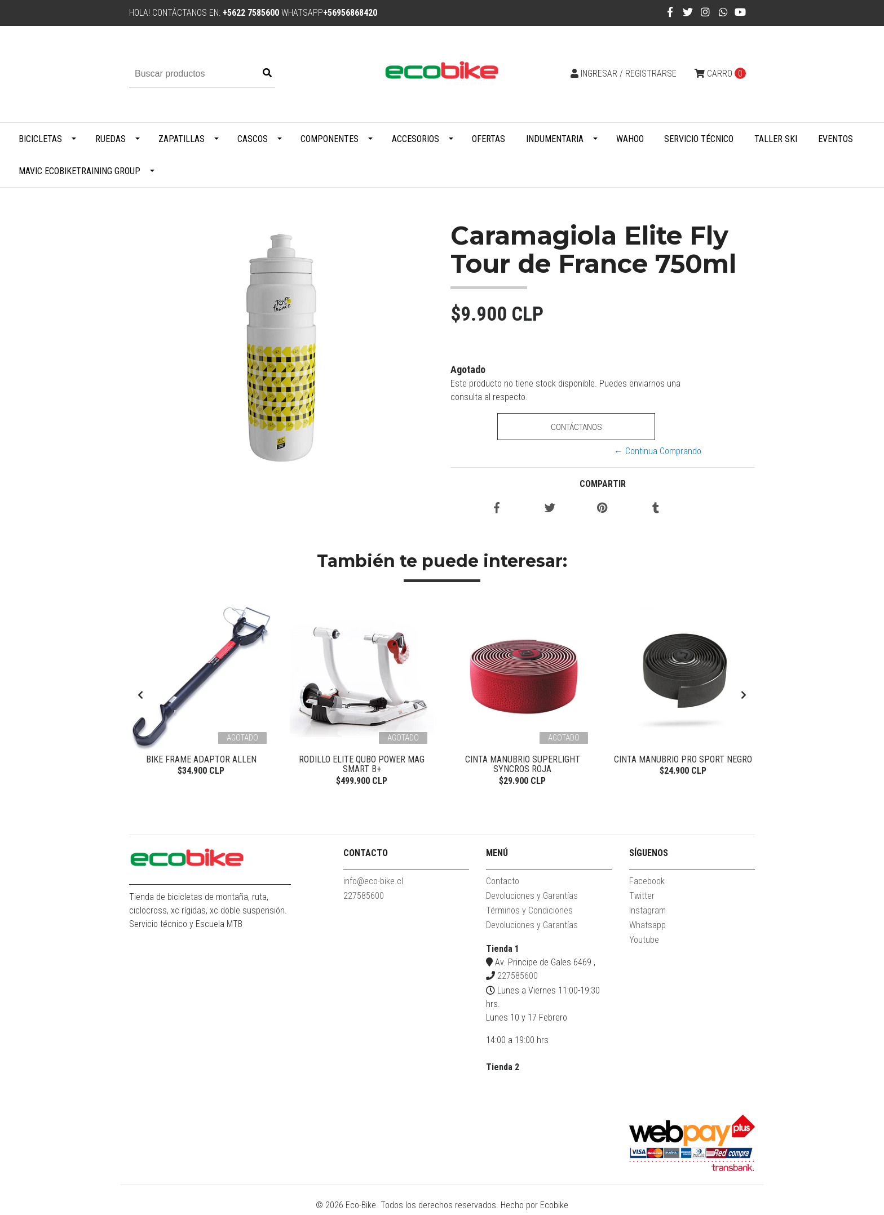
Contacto (502, 884)
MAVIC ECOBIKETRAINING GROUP (79, 171)
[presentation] (140, 697)
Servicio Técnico (698, 139)
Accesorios (415, 139)
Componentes (329, 139)
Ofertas (488, 139)
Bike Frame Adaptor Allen (201, 759)
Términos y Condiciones (529, 913)
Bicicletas (40, 139)
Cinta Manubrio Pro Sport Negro (683, 759)
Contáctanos (576, 427)
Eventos (835, 139)
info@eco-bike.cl (373, 884)
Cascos (252, 139)
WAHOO (630, 139)
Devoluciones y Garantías (532, 898)
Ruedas (110, 139)
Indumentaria (555, 139)
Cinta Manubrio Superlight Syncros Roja (522, 764)
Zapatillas (181, 139)
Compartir (603, 483)
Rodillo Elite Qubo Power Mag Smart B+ (362, 764)
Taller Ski (775, 139)
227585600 (363, 898)
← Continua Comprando (657, 451)
